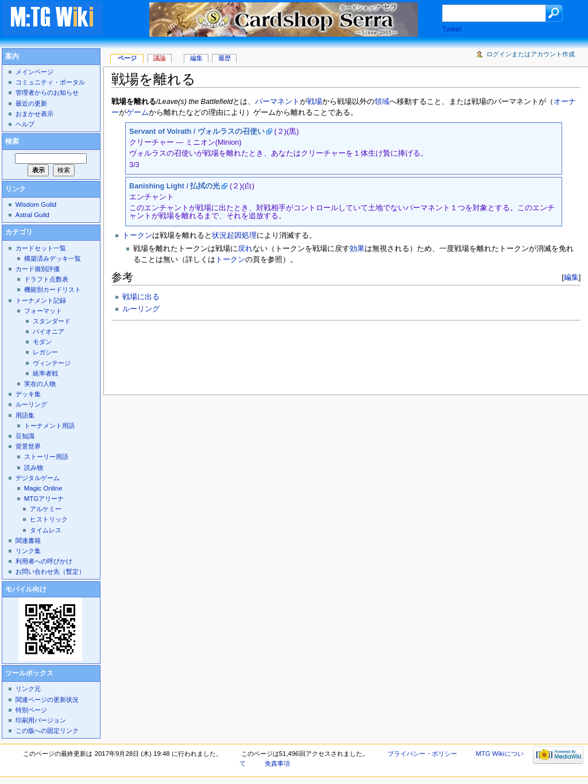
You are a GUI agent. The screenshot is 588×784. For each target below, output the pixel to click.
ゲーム (137, 113)
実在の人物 (40, 383)
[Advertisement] (320, 354)
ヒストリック (49, 519)
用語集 (25, 415)
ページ (127, 58)
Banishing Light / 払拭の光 (174, 186)
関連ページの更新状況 (47, 699)
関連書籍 (28, 540)
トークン (137, 235)
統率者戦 (45, 373)
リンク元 (28, 688)
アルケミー (45, 508)
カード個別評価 (38, 268)
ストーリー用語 (46, 456)
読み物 (33, 467)
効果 (357, 249)
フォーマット (43, 310)
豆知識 (25, 435)
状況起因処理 (234, 235)
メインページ (34, 71)
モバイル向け (26, 589)
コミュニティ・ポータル (50, 82)
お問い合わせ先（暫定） (50, 571)
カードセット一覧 (41, 248)
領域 (381, 102)
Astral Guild (32, 214)
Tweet (452, 29)
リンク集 (28, 550)
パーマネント (277, 102)
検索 (12, 141)
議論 (159, 58)
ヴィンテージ (52, 363)
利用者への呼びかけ (44, 561)
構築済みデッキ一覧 (52, 258)
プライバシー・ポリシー (422, 753)
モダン (42, 341)
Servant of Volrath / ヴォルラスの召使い (197, 132)
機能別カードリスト (52, 289)
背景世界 (28, 446)
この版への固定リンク (47, 730)
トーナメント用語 (49, 425)
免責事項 (277, 763)
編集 (571, 277)
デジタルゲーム (38, 477)
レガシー (45, 352)
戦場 (314, 102)
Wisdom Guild (36, 204)
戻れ (245, 249)
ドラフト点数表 (46, 279)
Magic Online (43, 488)
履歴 (224, 58)
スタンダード (52, 321)
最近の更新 (31, 103)
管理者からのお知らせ (47, 92)
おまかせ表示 (34, 113)
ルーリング (141, 309)
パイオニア (48, 331)
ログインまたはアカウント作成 (530, 54)
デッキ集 (28, 394)
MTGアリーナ (44, 498)
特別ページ (31, 709)
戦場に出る (141, 297)
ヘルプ (25, 124)
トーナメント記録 (41, 300)
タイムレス (45, 530)
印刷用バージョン (41, 720)
